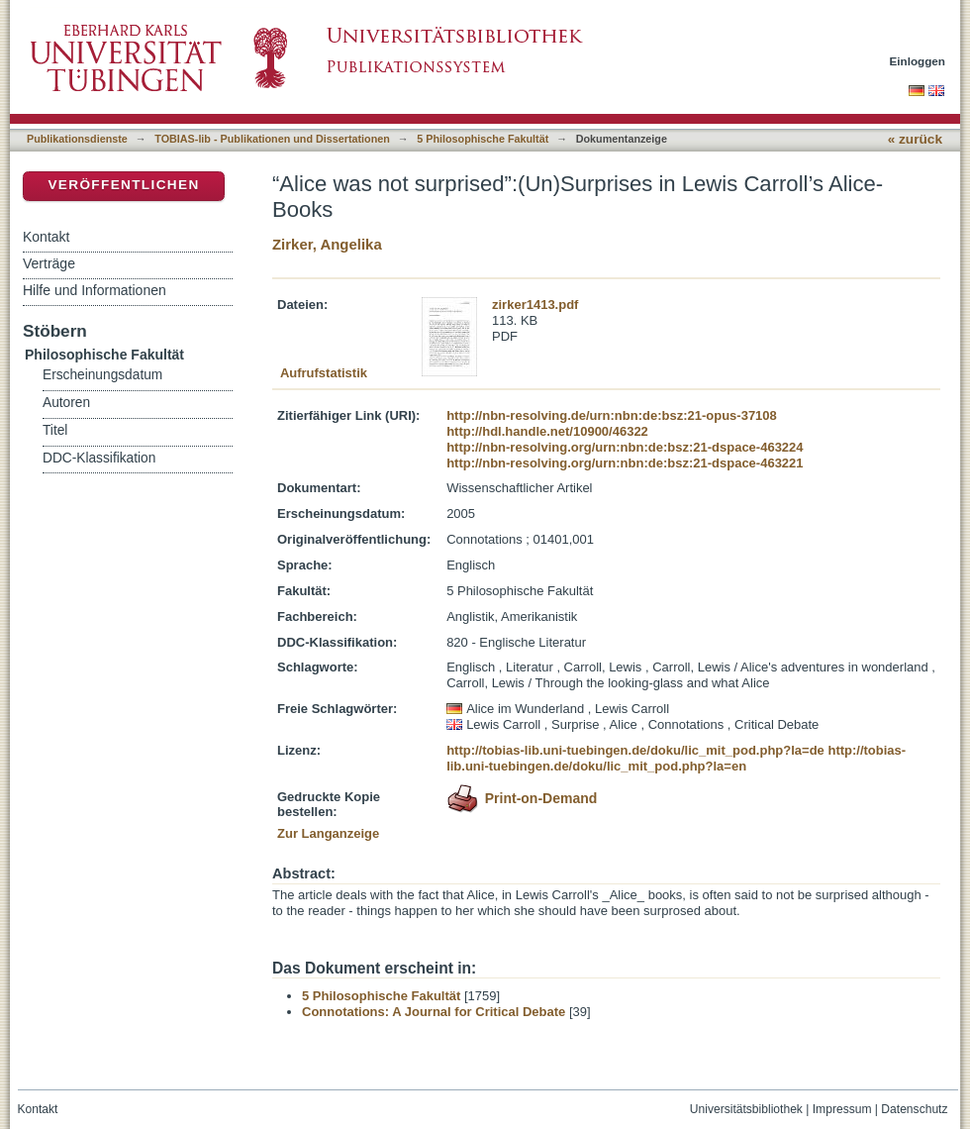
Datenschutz (914, 1109)
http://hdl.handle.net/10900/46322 (547, 431)
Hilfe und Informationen (94, 290)
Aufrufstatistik (323, 372)
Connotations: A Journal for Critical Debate (433, 1011)
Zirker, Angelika (327, 244)
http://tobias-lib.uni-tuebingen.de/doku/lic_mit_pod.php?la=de (635, 750)
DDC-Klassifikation (99, 458)
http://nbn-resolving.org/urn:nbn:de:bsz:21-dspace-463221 (624, 463)
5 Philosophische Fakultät (482, 139)
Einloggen (918, 60)
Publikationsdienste (77, 139)
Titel (55, 430)
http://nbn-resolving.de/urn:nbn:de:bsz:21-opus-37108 (611, 415)
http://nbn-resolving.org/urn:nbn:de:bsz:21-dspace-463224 (624, 447)
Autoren (66, 402)
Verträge (49, 263)
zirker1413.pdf (535, 304)
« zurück (915, 139)
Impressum (842, 1109)
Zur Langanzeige (328, 833)
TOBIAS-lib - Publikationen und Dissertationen (272, 139)
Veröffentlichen (123, 184)
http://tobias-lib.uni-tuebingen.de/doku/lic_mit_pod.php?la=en (676, 758)
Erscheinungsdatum (102, 374)
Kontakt (46, 237)
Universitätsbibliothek (746, 1109)
